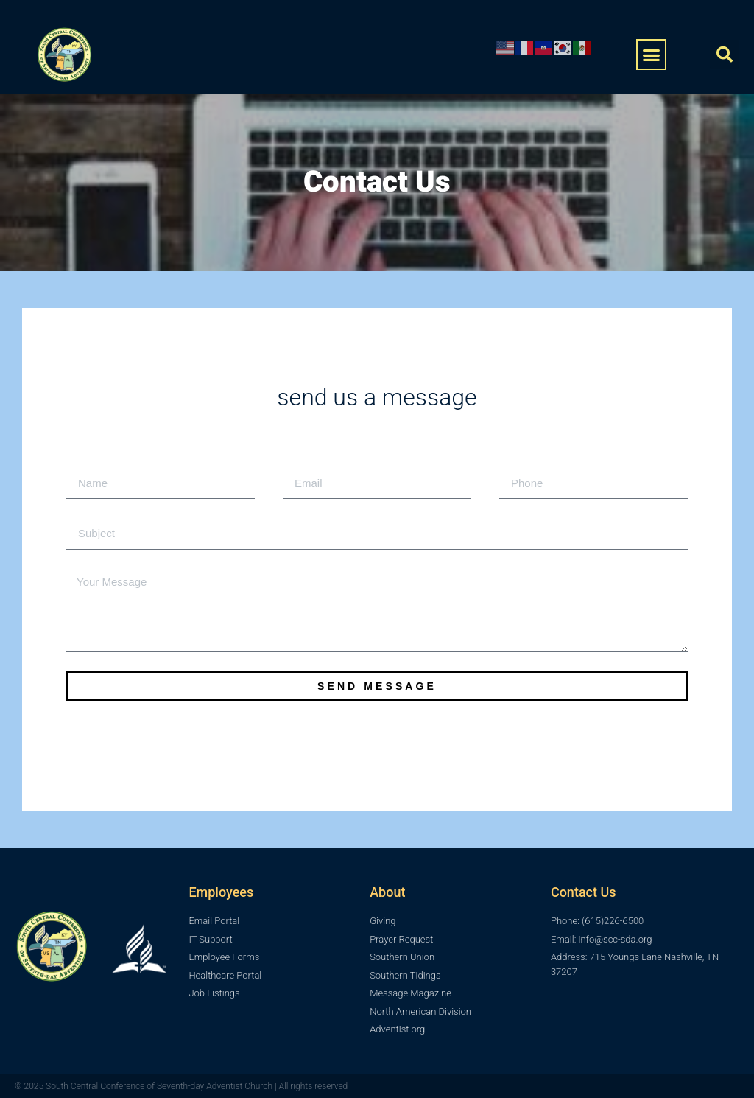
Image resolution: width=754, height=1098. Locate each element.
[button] (651, 54)
